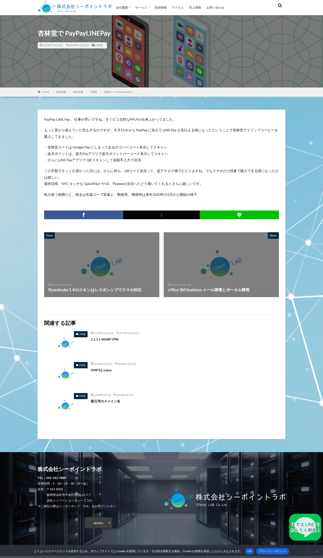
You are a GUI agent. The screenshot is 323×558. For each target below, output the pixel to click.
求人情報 (195, 7)
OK (249, 551)
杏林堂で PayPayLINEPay (118, 92)
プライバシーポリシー (272, 551)
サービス (141, 7)
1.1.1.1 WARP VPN (107, 339)
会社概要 (122, 7)
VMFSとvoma (103, 369)
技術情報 (161, 7)
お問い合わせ (215, 7)
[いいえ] (317, 551)
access (98, 523)
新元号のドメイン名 (108, 400)
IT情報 (99, 45)
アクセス (178, 7)
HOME (45, 92)
